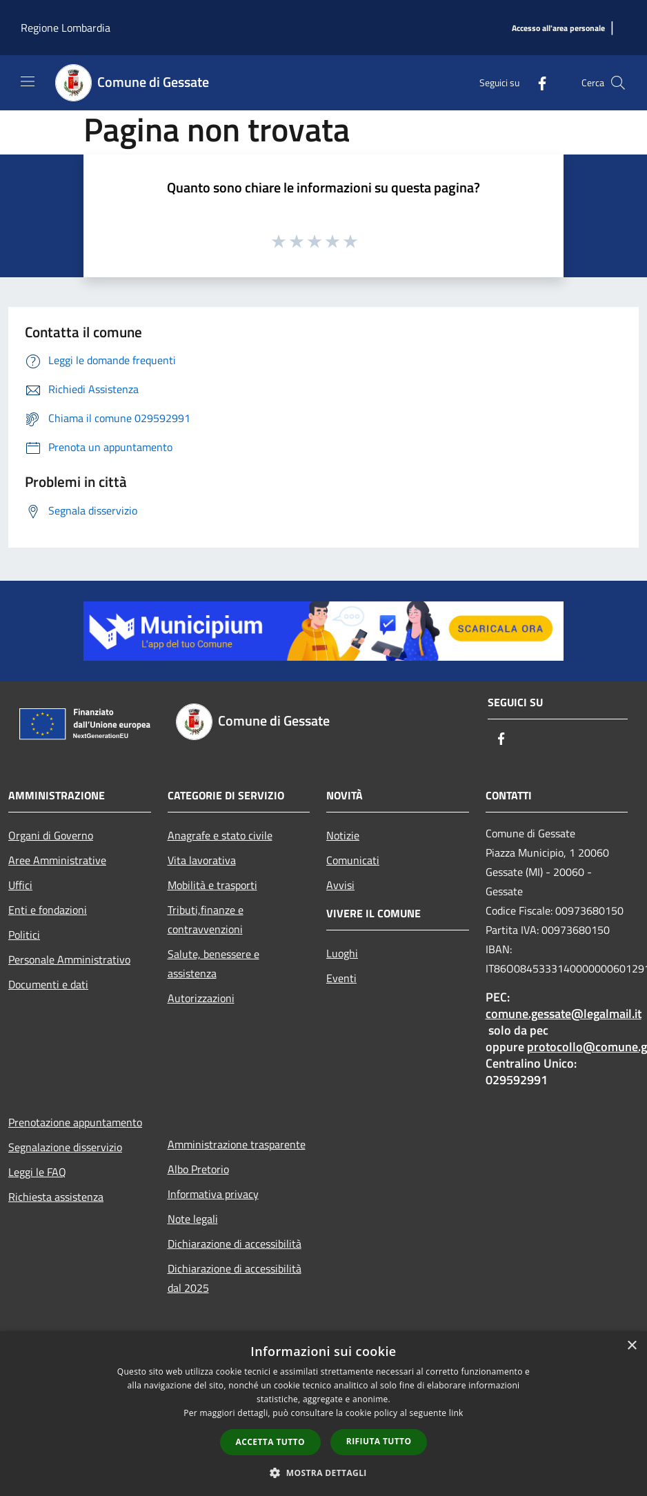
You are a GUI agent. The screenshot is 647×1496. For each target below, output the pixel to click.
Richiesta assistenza (55, 1196)
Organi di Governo (50, 835)
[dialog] (323, 1413)
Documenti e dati (48, 984)
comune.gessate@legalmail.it (563, 1013)
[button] (323, 1472)
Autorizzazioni (201, 998)
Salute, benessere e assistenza (213, 963)
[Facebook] (536, 82)
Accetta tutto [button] (270, 1442)
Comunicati (352, 860)
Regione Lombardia (65, 27)
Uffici (20, 885)
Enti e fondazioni (47, 909)
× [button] (631, 1346)
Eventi (341, 978)
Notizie (342, 835)
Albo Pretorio (198, 1169)
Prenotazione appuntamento (75, 1122)
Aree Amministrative (57, 860)
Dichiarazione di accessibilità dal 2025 (234, 1278)
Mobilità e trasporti (212, 885)
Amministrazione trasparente (237, 1144)
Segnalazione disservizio (65, 1147)
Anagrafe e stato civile (220, 835)
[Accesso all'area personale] (558, 28)
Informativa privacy (213, 1194)
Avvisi (340, 885)
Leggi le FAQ (37, 1172)
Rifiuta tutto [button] (379, 1441)
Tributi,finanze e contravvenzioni (205, 919)
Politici (24, 934)
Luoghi (342, 953)
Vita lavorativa (202, 860)
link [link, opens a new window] (456, 1413)
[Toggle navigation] (27, 81)
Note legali (193, 1218)
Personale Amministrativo (69, 959)
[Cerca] (618, 82)
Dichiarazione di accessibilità (234, 1243)
